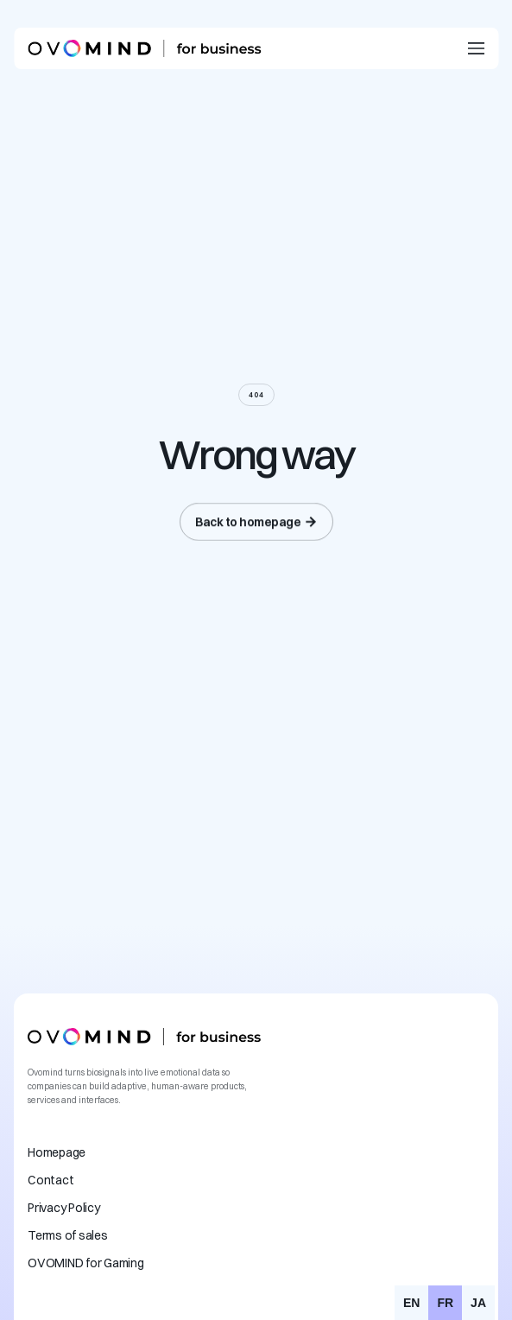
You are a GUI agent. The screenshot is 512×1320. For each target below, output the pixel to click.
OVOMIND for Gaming (86, 1263)
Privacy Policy (64, 1207)
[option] (411, 1302)
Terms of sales (68, 1235)
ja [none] (478, 1303)
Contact (50, 1180)
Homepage (56, 1152)
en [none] (411, 1303)
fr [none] (445, 1303)
